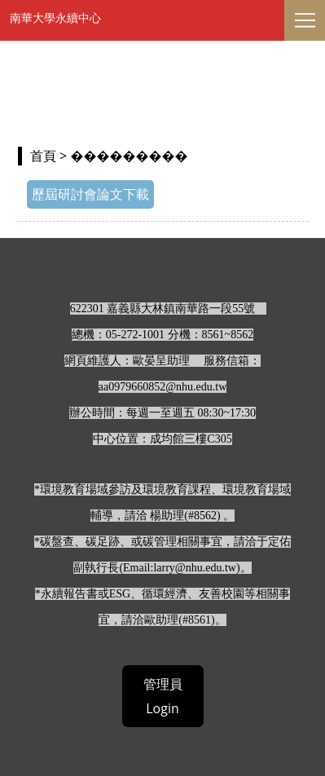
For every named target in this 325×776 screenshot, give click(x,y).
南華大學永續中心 (55, 17)
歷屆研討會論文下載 (90, 194)
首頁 (43, 156)
